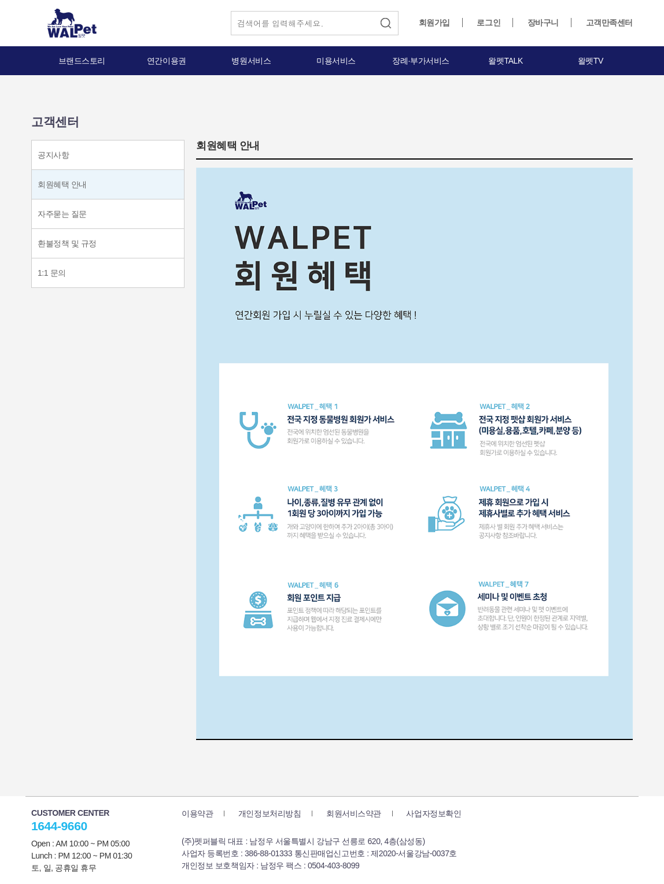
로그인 (488, 22)
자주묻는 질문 (62, 214)
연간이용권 (166, 60)
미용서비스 (336, 60)
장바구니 (543, 22)
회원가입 (434, 22)
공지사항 (53, 155)
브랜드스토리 (81, 60)
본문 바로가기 (0, 0)
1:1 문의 (52, 273)
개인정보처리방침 (269, 813)
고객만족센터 (609, 22)
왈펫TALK (505, 60)
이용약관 (197, 813)
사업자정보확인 (433, 813)
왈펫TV (590, 60)
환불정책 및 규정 (67, 243)
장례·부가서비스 (420, 60)
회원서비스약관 (353, 813)
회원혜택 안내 (62, 184)
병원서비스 (251, 60)
